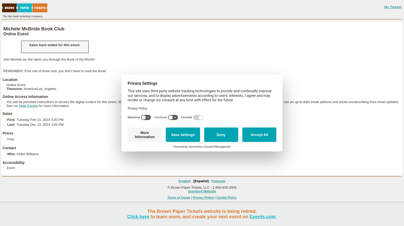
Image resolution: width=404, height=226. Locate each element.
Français (218, 181)
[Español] (201, 181)
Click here (138, 216)
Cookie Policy (226, 197)
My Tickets (392, 7)
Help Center (28, 106)
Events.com (263, 216)
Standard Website (202, 191)
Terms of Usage (178, 197)
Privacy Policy (203, 197)
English (185, 181)
